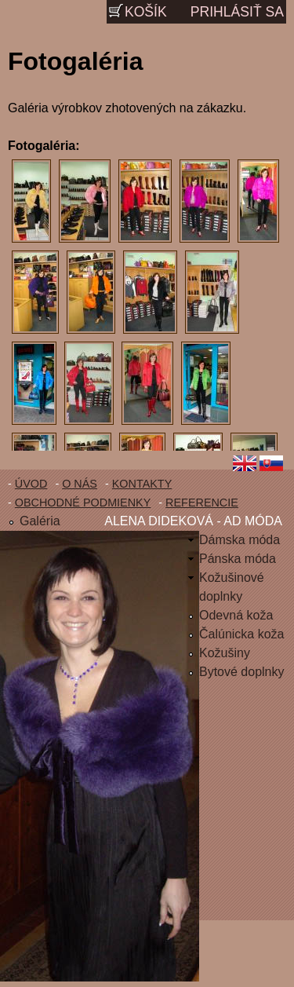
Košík (146, 12)
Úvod (31, 483)
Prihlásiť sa (237, 12)
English (244, 464)
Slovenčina (274, 464)
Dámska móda (239, 540)
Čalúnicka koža (242, 634)
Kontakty (142, 483)
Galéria (40, 521)
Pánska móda (237, 558)
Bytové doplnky (242, 671)
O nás (79, 483)
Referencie (201, 502)
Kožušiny (224, 653)
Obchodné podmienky (83, 502)
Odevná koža (236, 615)
